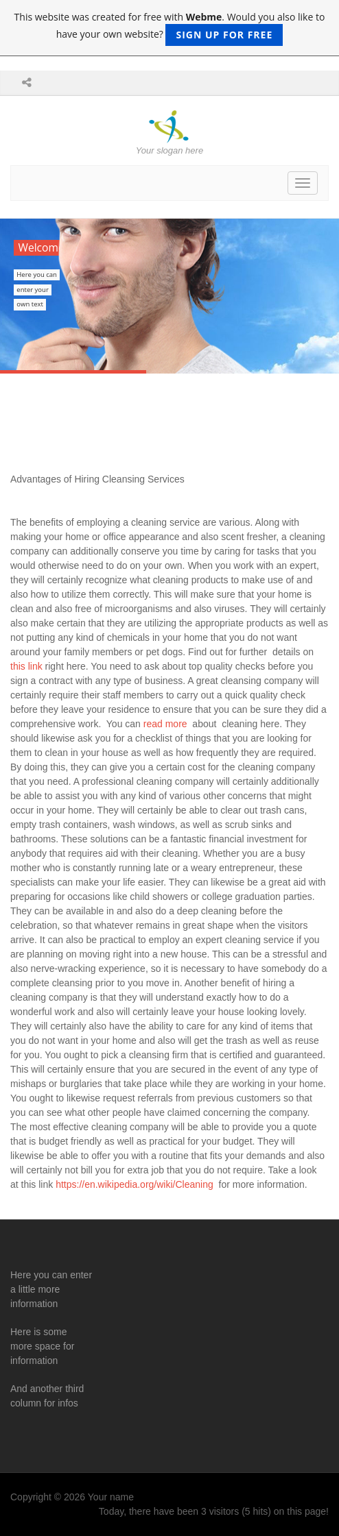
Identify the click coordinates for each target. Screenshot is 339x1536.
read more (164, 723)
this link (27, 666)
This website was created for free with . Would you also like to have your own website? (169, 28)
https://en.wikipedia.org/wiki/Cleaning (134, 1184)
